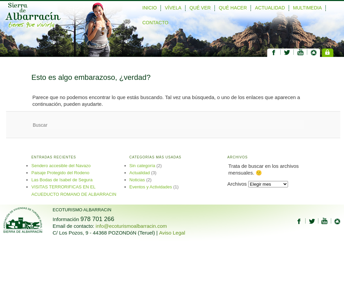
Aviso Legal (172, 233)
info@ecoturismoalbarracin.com (131, 226)
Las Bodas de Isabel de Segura (61, 179)
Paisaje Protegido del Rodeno (60, 172)
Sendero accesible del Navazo (61, 165)
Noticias (137, 179)
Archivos (237, 184)
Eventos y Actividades (151, 186)
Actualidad (140, 172)
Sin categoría (142, 165)
